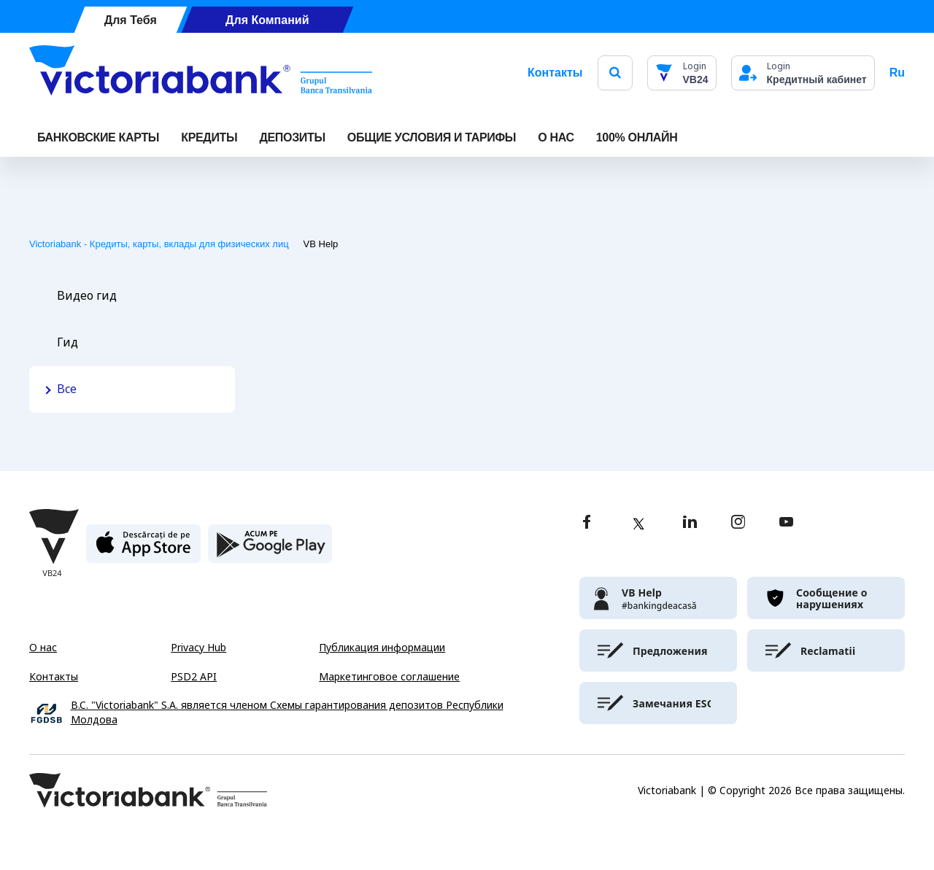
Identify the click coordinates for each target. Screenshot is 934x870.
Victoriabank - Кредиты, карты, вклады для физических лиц (159, 243)
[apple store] (143, 549)
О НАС (556, 137)
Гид (67, 342)
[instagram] (737, 523)
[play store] (270, 549)
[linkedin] (690, 523)
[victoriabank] (658, 598)
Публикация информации (382, 647)
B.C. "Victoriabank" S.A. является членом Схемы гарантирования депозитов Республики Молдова (287, 713)
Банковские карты (98, 137)
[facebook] (586, 523)
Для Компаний (267, 20)
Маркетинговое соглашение (389, 676)
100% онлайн (637, 137)
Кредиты (209, 137)
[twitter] (638, 524)
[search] (615, 72)
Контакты (555, 72)
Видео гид (87, 295)
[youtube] (786, 523)
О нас (43, 647)
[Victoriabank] (200, 73)
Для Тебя (130, 20)
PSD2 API (194, 676)
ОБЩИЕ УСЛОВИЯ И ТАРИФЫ (431, 137)
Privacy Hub (198, 647)
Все (67, 389)
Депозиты (292, 137)
